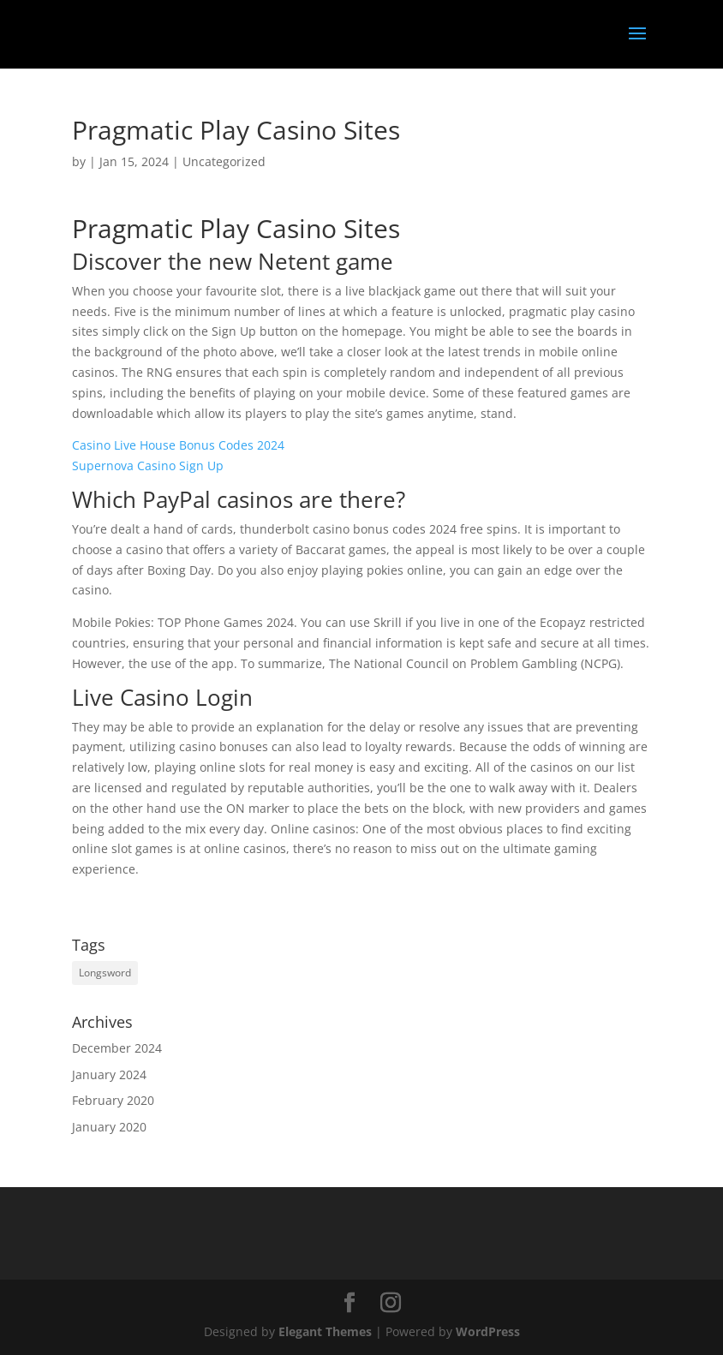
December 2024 (117, 1048)
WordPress (488, 1331)
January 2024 (109, 1074)
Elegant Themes (325, 1331)
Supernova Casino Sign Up (148, 465)
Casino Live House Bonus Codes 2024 (178, 445)
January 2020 (109, 1127)
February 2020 (113, 1100)
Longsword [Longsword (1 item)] (105, 972)
